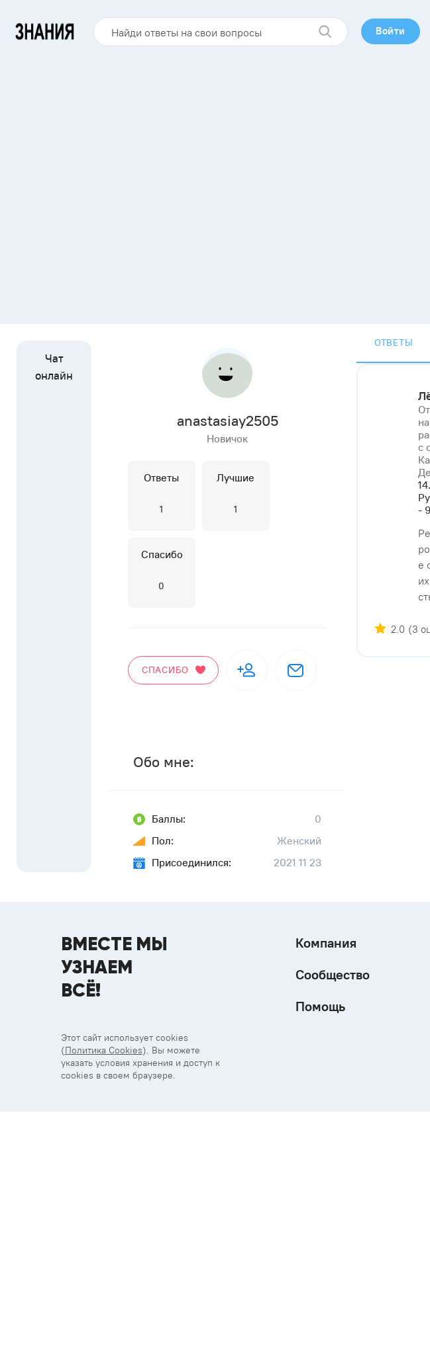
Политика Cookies (103, 1050)
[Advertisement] (124, 180)
